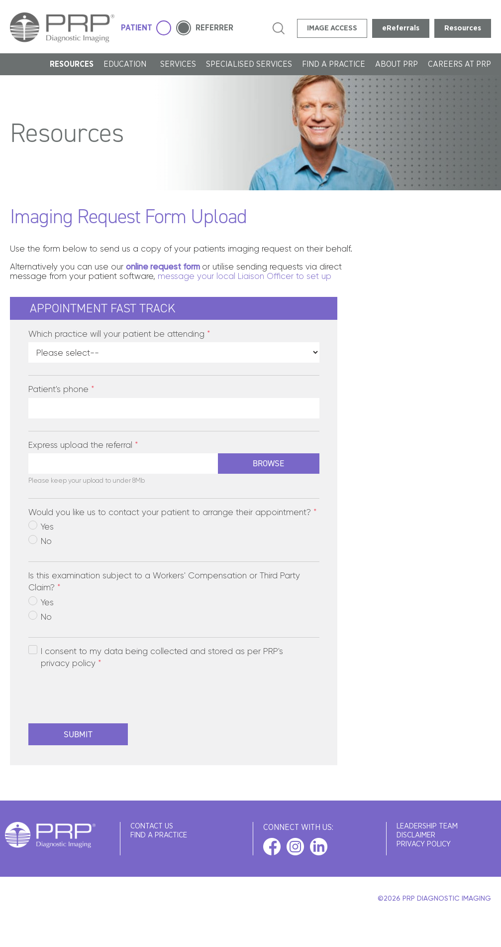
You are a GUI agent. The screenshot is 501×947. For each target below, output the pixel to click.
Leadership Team (427, 826)
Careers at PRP (459, 64)
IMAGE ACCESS (332, 28)
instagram (295, 846)
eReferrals (400, 28)
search (279, 28)
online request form (163, 266)
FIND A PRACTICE (333, 64)
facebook (272, 846)
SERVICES (178, 64)
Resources (462, 28)
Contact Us (151, 826)
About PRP (396, 64)
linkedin (318, 846)
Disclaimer (416, 835)
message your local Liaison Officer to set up (244, 276)
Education (126, 64)
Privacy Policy (424, 844)
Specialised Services (249, 64)
